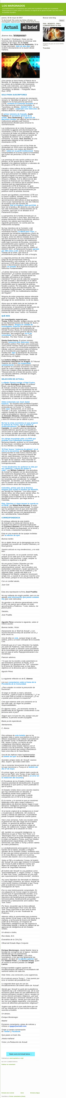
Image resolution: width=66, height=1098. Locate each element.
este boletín (20, 735)
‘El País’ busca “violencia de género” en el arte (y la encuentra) (20, 450)
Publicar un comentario (8, 1064)
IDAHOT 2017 (26, 107)
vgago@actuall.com (17, 1026)
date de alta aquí (23, 46)
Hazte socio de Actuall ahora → (20, 1054)
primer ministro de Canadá (15, 114)
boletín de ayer (9, 756)
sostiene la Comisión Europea (20, 103)
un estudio (11, 267)
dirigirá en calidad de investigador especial (17, 325)
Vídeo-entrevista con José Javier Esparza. (16, 403)
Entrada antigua (35, 1093)
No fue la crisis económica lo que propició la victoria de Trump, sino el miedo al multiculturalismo (20, 424)
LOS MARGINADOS (13, 5)
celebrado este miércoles (26, 109)
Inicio (22, 1093)
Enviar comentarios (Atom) (17, 1096)
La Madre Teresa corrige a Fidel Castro (18, 383)
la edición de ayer (12, 535)
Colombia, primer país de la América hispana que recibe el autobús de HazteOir (20, 489)
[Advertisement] (16, 1079)
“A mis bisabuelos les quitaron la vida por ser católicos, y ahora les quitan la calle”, (20, 468)
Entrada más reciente (8, 1093)
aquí (14, 353)
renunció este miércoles (18, 342)
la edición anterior (26, 959)
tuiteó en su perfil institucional (20, 151)
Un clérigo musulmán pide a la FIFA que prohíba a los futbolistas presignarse (19, 439)
